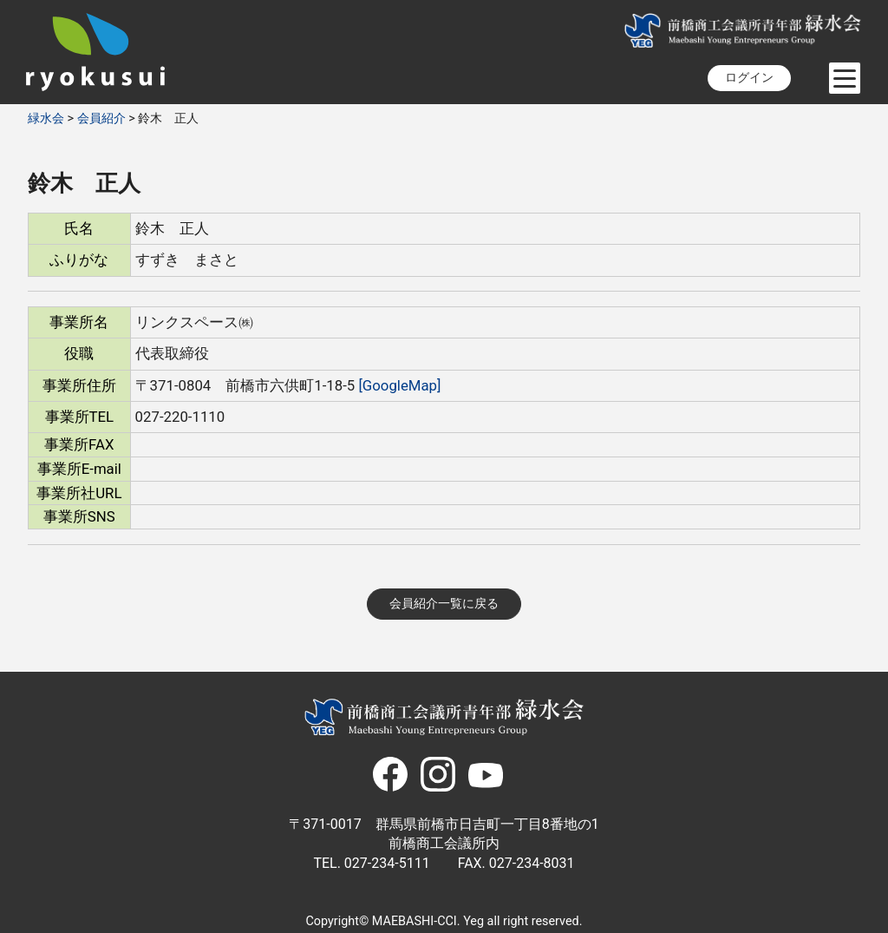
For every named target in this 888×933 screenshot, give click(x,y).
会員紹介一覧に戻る (444, 603)
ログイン (749, 77)
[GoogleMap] (399, 385)
